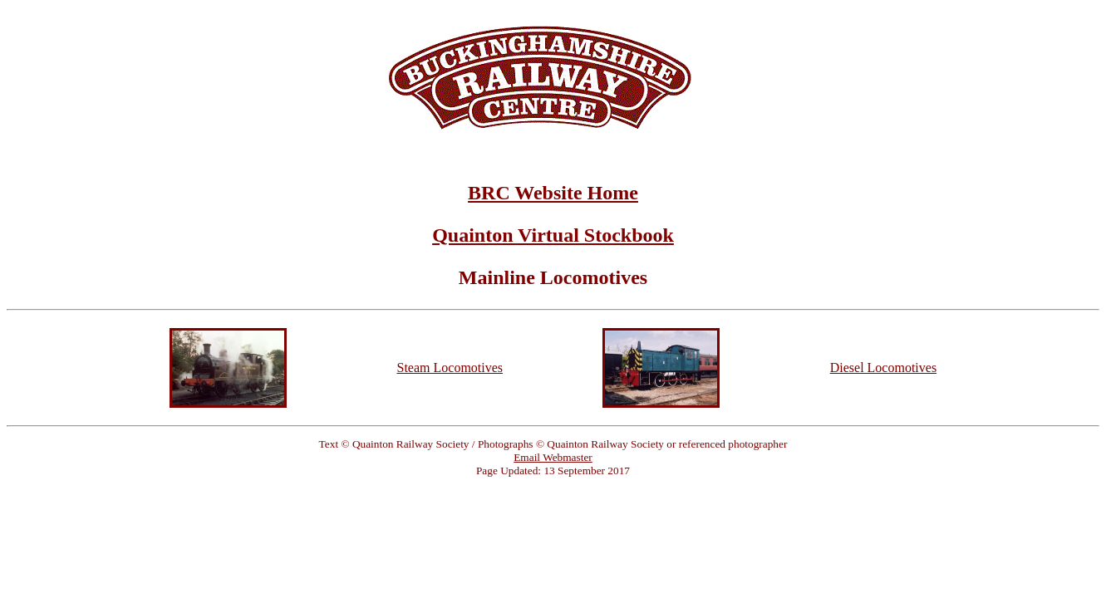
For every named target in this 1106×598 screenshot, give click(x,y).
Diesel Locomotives (883, 367)
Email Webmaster (553, 457)
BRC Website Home (553, 192)
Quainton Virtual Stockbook (553, 235)
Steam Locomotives (450, 367)
